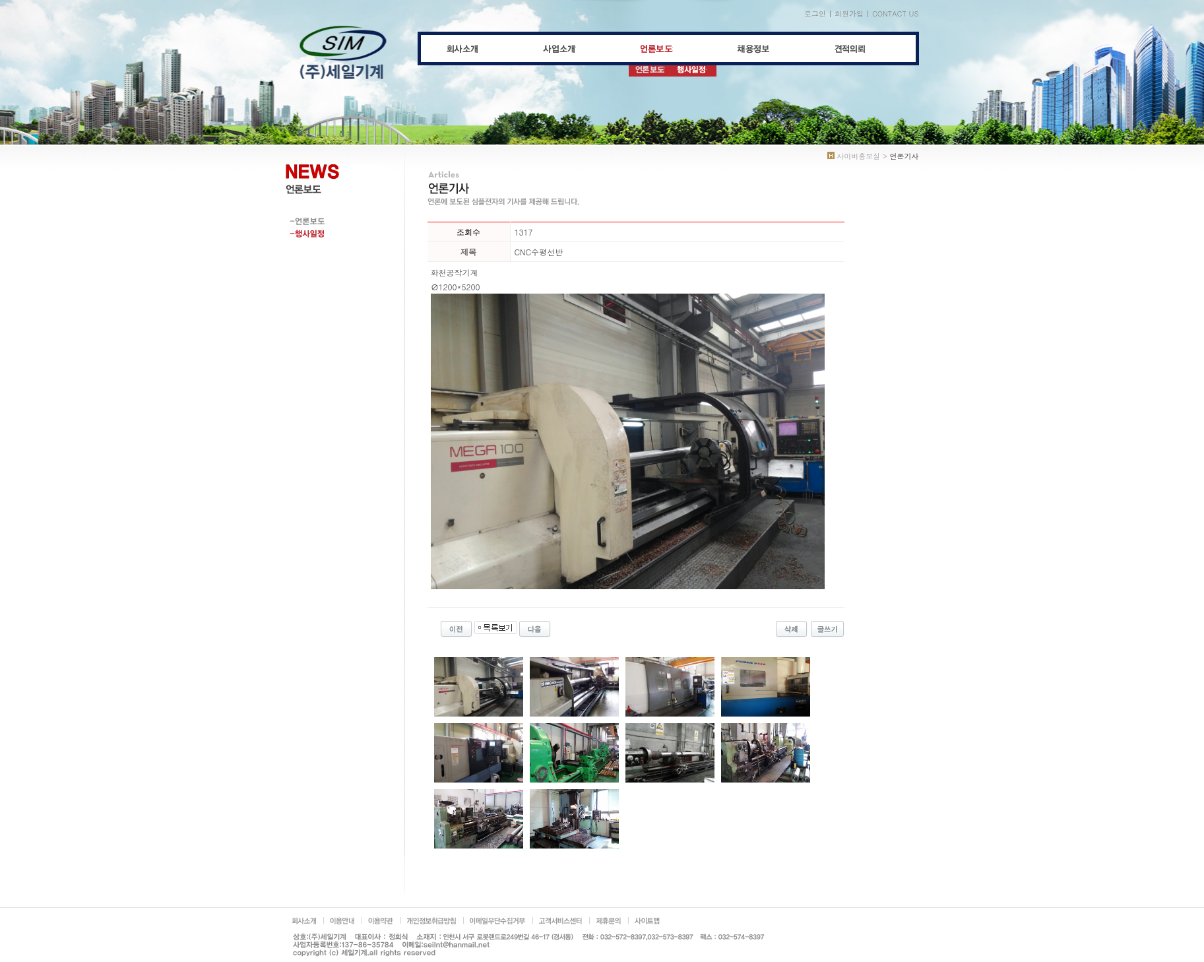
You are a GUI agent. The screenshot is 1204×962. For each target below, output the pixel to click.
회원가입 (849, 13)
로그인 (815, 13)
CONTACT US (895, 13)
